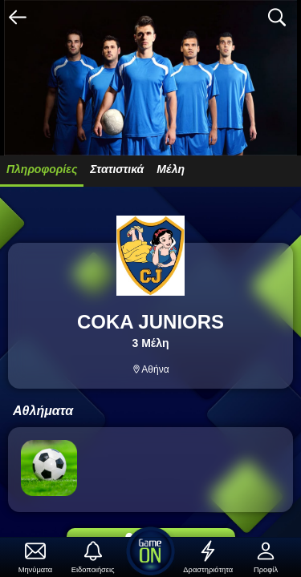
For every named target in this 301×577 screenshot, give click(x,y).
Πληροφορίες (41, 169)
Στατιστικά (117, 169)
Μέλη (171, 169)
